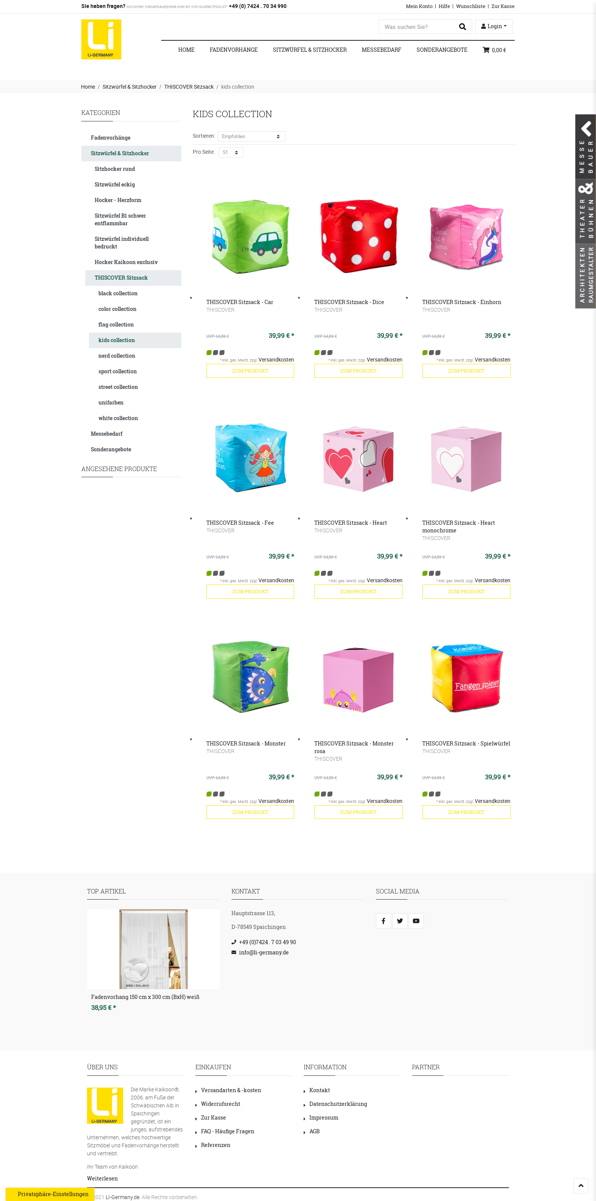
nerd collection (116, 355)
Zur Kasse (503, 6)
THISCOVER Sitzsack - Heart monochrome (458, 526)
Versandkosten (276, 359)
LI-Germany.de (122, 1197)
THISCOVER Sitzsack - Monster (246, 743)
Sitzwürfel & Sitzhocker (310, 49)
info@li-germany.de (264, 952)
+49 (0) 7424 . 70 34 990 (257, 6)
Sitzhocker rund (115, 168)
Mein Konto (419, 6)
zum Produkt (250, 370)
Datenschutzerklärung (335, 1103)
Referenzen (212, 1144)
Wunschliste (470, 6)
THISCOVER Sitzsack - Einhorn (461, 302)
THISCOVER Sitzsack (189, 86)
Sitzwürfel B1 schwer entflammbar (120, 219)
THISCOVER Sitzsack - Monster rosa (354, 747)
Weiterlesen (102, 1178)
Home (186, 49)
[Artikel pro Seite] (231, 152)
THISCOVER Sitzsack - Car (239, 302)
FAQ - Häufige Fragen (224, 1131)
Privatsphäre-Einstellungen (50, 1194)
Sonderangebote (442, 49)
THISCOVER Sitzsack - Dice (349, 302)
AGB (312, 1131)
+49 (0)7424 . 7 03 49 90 (267, 942)
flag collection (116, 324)
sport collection (117, 371)
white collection (118, 418)
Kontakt (317, 1090)
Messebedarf (381, 49)
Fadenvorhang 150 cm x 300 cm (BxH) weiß (145, 996)
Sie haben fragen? (103, 6)
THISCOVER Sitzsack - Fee (240, 522)
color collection (117, 308)
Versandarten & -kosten (228, 1090)
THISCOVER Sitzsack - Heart (350, 522)
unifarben (111, 402)
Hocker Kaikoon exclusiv (126, 262)
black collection (118, 293)
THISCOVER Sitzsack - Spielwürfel (466, 743)
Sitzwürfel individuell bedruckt (122, 242)
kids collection (116, 340)
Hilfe (444, 6)
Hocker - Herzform (118, 200)
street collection (118, 386)
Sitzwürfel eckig (115, 184)
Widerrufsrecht (217, 1103)
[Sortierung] (251, 136)
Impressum (321, 1117)
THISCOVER (220, 309)
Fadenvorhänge (234, 49)
